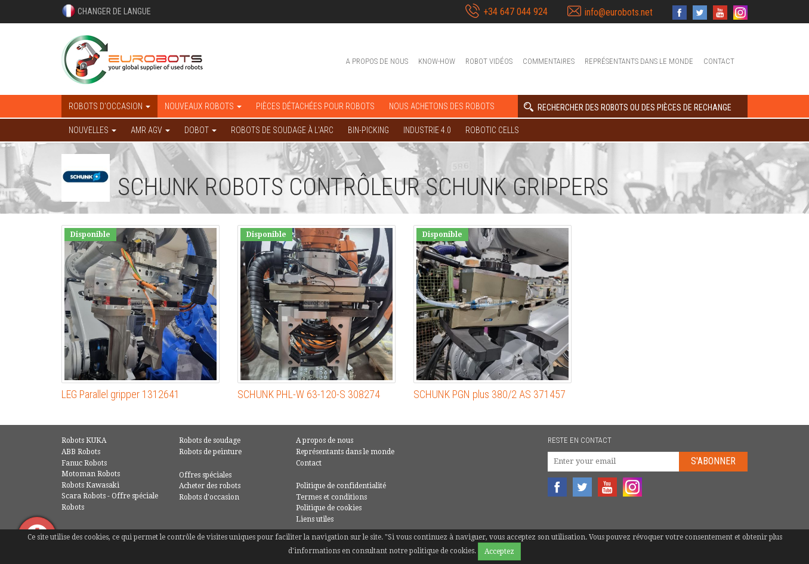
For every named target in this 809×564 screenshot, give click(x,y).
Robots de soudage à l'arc (282, 130)
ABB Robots (80, 452)
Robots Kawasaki (90, 485)
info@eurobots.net (619, 12)
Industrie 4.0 (427, 130)
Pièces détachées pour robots (315, 106)
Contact (718, 61)
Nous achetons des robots (442, 106)
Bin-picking (368, 130)
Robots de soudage (209, 440)
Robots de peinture (210, 452)
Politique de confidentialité (341, 486)
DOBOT (200, 130)
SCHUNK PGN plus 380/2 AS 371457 (489, 394)
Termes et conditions (331, 497)
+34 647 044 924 (515, 11)
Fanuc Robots (84, 463)
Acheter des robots (209, 486)
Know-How (436, 61)
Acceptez (499, 551)
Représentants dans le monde (639, 61)
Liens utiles (315, 519)
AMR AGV (150, 130)
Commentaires (549, 61)
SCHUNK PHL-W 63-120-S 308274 (308, 394)
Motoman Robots (90, 474)
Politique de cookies (329, 508)
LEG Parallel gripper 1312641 (120, 394)
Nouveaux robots (203, 106)
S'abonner (713, 461)
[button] (106, 11)
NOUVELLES (92, 130)
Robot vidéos (488, 61)
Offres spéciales (205, 475)
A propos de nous (377, 61)
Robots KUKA (83, 440)
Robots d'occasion (209, 497)
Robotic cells (492, 130)
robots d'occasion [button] (109, 106)
